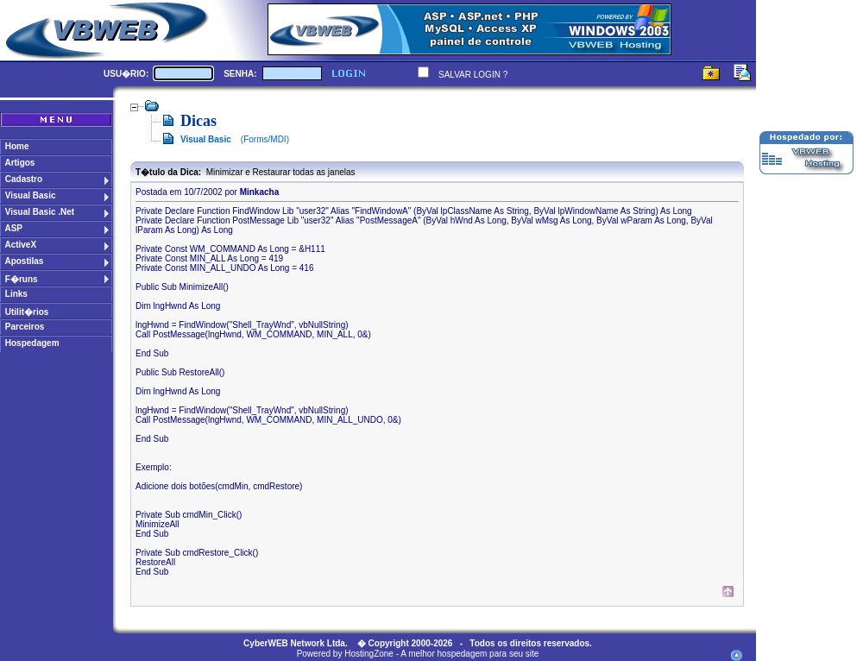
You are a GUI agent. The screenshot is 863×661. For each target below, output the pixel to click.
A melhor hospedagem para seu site (469, 653)
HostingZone (369, 653)
